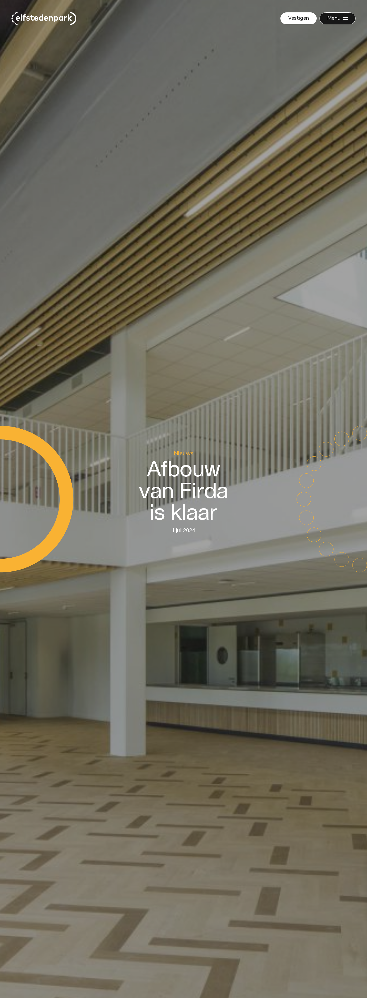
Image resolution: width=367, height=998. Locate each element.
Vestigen (298, 18)
